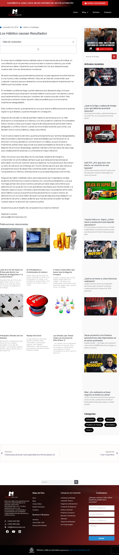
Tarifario (96, 12)
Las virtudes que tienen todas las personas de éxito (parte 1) (63, 338)
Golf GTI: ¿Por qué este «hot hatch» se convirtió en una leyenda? (97, 165)
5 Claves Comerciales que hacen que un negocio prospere (64, 272)
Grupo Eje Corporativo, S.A (79, 550)
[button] (73, 42)
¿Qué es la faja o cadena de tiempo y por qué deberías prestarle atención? (100, 108)
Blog (85, 12)
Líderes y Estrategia (31, 27)
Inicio (75, 12)
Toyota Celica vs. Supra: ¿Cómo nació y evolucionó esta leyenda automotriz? (99, 222)
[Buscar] (114, 56)
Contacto (107, 12)
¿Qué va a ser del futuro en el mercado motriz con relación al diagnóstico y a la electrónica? (11, 273)
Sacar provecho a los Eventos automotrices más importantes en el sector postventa (100, 338)
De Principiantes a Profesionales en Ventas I (37, 271)
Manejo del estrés (34, 336)
